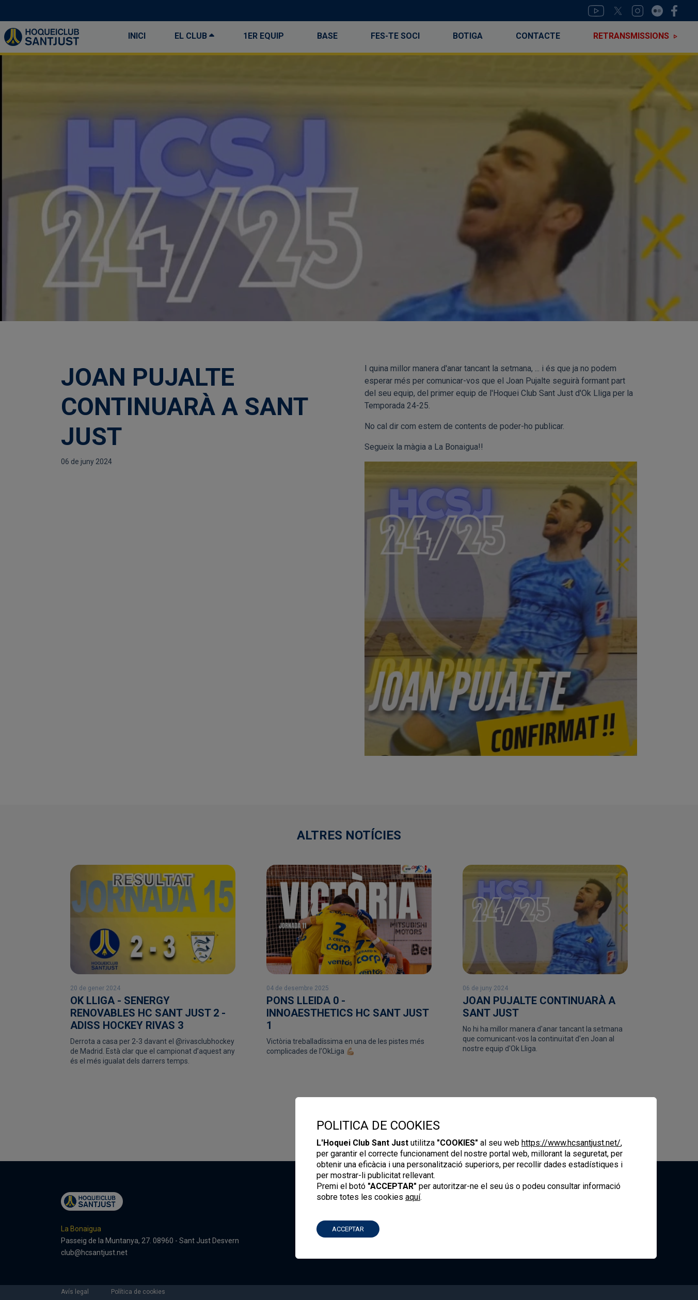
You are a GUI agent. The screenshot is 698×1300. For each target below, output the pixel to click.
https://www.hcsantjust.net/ (571, 1143)
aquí (412, 1197)
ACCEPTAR (348, 1229)
